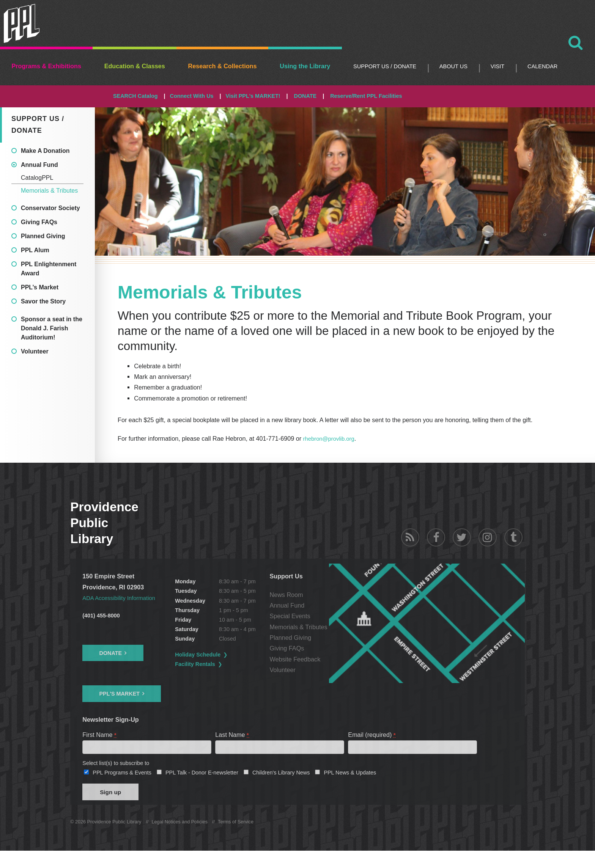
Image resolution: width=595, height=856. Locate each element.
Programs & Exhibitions (46, 66)
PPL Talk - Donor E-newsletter (201, 775)
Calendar (542, 66)
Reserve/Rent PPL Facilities (366, 96)
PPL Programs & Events (122, 775)
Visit (497, 66)
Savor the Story (43, 301)
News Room (331, 594)
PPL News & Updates (350, 775)
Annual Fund (39, 165)
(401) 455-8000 (101, 615)
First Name (99, 734)
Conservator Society (50, 208)
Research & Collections (222, 66)
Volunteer (35, 351)
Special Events (334, 616)
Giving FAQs (39, 222)
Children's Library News (281, 775)
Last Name (232, 734)
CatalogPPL (37, 177)
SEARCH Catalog (135, 96)
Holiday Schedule (220, 654)
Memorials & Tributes (49, 190)
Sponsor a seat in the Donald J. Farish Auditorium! (51, 328)
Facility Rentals (218, 664)
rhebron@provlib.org (331, 438)
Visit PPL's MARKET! (253, 96)
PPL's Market (119, 693)
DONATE (305, 96)
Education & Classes (134, 66)
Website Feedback (339, 658)
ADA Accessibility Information (122, 597)
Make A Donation (45, 151)
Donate (110, 653)
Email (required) (372, 734)
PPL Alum (35, 250)
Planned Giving (43, 236)
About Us (453, 66)
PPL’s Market (39, 287)
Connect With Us (192, 96)
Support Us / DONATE (384, 66)
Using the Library (305, 66)
